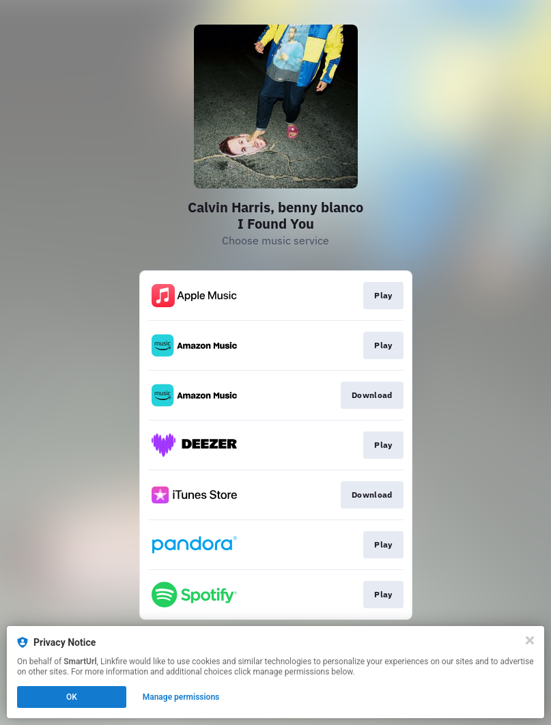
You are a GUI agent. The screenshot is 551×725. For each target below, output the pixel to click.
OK (71, 697)
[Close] (530, 640)
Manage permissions (181, 697)
